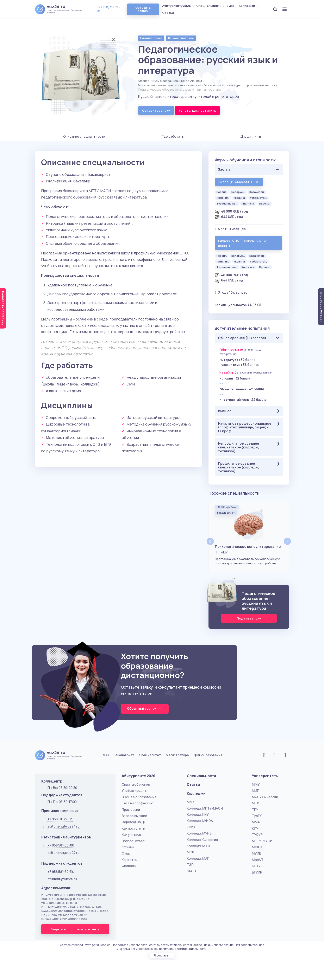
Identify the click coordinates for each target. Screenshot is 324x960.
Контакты (129, 860)
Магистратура (177, 755)
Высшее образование (139, 797)
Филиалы (129, 866)
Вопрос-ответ (133, 841)
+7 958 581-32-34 (61, 871)
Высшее (224, 411)
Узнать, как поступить (197, 110)
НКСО (191, 871)
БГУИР (257, 872)
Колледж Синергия (202, 840)
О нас (126, 853)
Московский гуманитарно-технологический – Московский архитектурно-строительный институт (208, 85)
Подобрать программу (3, 308)
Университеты (265, 775)
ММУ (256, 784)
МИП (255, 791)
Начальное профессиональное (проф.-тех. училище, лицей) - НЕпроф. (244, 427)
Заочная (225, 169)
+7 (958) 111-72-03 (108, 9)
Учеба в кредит (134, 791)
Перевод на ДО (134, 822)
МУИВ (256, 853)
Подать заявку (249, 618)
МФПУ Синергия (265, 797)
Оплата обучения (136, 784)
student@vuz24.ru (62, 879)
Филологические (181, 38)
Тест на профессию (137, 803)
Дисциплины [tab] (250, 136)
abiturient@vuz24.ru (64, 826)
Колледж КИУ (198, 815)
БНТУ (256, 866)
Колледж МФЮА (200, 821)
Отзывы (128, 847)
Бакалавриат (123, 755)
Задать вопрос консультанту (75, 929)
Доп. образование (208, 755)
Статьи (168, 13)
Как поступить (133, 828)
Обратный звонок (144, 708)
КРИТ (191, 827)
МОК (190, 852)
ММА (256, 822)
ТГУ (255, 809)
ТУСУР (257, 835)
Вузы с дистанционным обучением (177, 81)
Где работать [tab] (173, 136)
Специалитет (150, 755)
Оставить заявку (143, 9)
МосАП (257, 860)
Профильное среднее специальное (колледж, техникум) (238, 467)
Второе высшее (134, 816)
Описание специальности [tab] (84, 136)
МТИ (255, 803)
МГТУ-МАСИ (262, 841)
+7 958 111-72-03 (60, 819)
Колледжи (248, 6)
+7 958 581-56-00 (61, 845)
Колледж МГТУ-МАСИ (205, 808)
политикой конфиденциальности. (183, 949)
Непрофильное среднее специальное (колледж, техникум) (238, 447)
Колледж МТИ (198, 846)
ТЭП (190, 865)
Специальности (210, 6)
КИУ (255, 828)
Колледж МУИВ (199, 833)
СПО (105, 755)
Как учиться (131, 835)
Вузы (231, 6)
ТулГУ (257, 816)
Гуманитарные (151, 38)
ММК (191, 802)
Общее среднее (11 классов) (242, 338)
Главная (143, 81)
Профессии (131, 809)
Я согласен (162, 955)
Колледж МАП (198, 858)
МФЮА (257, 847)
